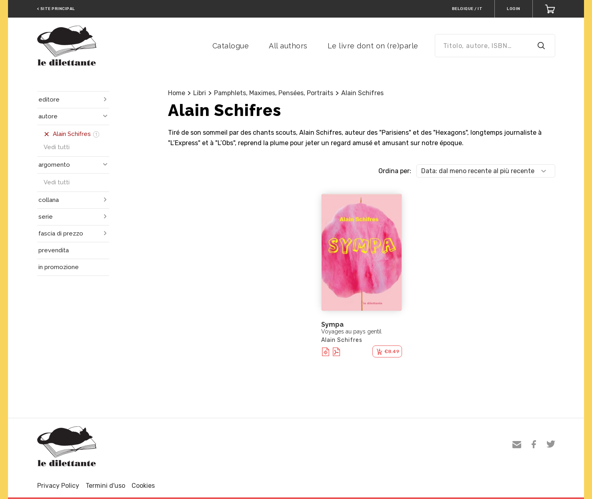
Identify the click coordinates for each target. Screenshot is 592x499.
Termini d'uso (105, 485)
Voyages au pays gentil (351, 331)
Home (176, 93)
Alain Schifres (362, 93)
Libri (199, 93)
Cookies (143, 485)
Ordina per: (394, 171)
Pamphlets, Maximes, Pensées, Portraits (273, 93)
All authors (288, 46)
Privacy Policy (58, 485)
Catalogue (230, 46)
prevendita (53, 250)
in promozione (58, 267)
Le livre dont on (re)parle (373, 46)
